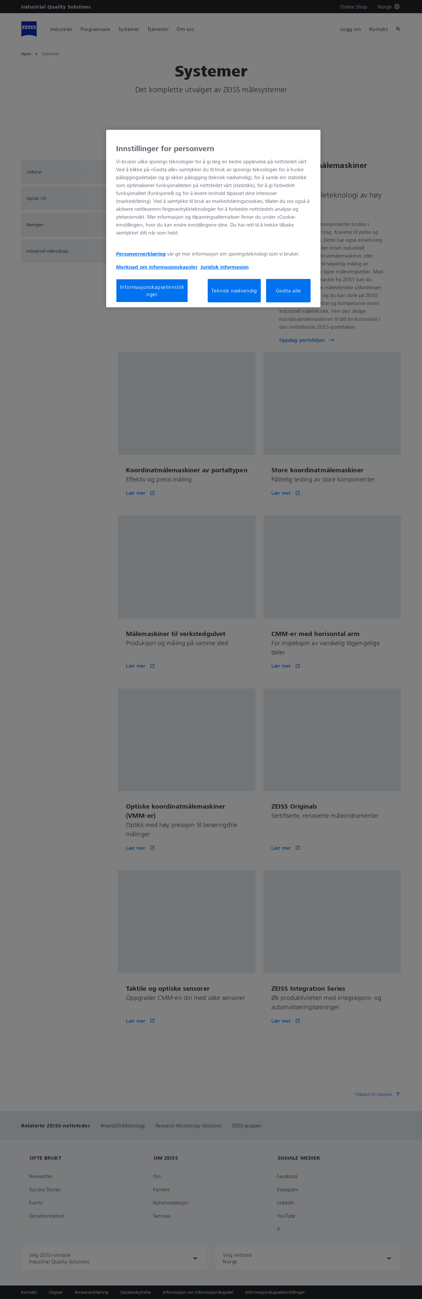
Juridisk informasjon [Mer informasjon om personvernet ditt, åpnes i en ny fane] (224, 266)
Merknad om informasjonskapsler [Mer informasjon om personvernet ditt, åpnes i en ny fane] (156, 266)
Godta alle (288, 290)
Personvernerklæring (141, 253)
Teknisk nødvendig (234, 290)
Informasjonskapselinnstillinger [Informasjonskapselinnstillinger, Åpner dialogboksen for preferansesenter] (152, 290)
